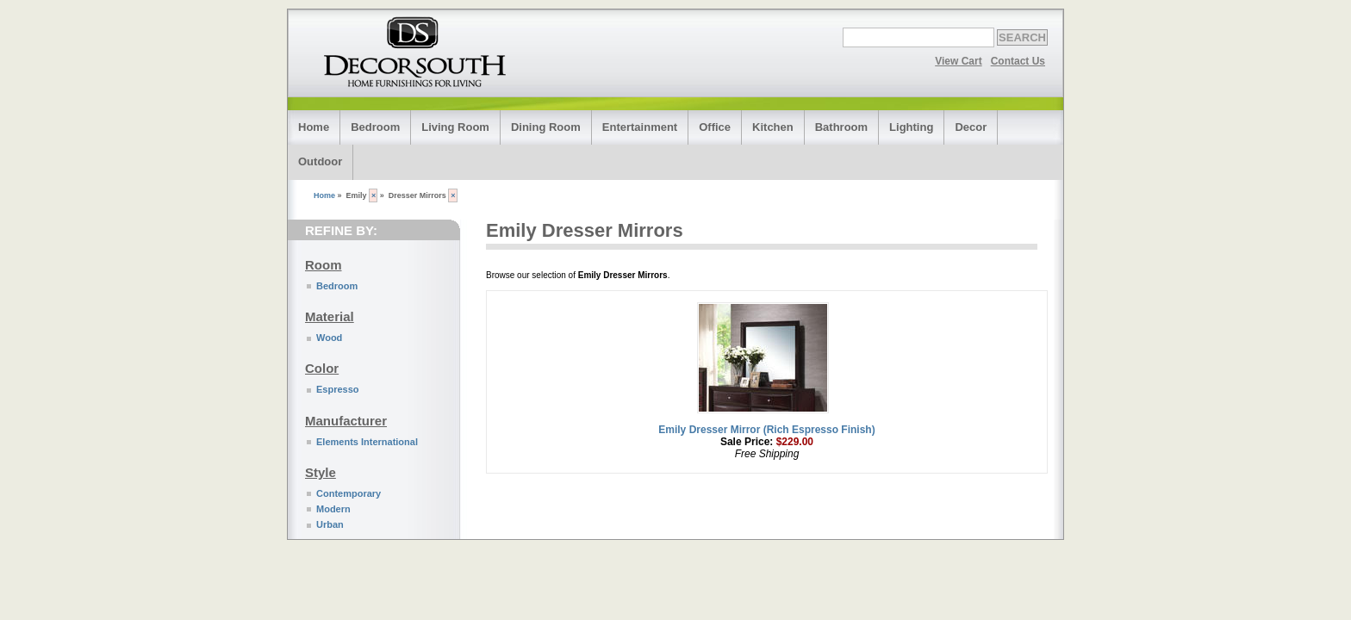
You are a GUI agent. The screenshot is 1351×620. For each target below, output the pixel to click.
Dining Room (546, 127)
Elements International (367, 442)
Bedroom (375, 127)
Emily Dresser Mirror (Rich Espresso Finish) (766, 430)
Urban (330, 524)
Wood (329, 337)
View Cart (958, 61)
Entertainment (639, 127)
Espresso (337, 389)
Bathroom (841, 127)
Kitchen (773, 127)
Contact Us (1018, 61)
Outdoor (320, 161)
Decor (971, 127)
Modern (333, 509)
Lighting (911, 127)
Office (715, 127)
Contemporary (348, 493)
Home (313, 127)
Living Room (455, 127)
